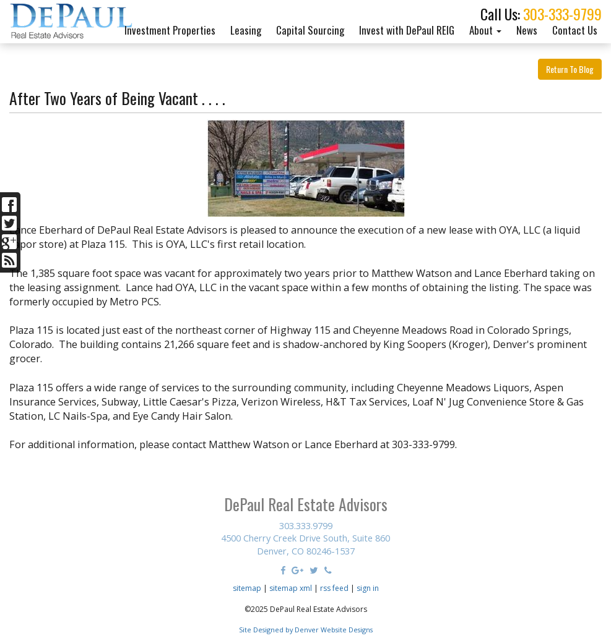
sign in (368, 588)
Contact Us (574, 30)
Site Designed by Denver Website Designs (306, 629)
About (485, 30)
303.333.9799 (305, 525)
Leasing (245, 30)
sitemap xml (290, 588)
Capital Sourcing (310, 30)
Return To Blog (570, 68)
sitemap (247, 588)
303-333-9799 (562, 14)
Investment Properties (169, 30)
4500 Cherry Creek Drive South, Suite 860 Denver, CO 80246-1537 (305, 544)
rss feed (334, 588)
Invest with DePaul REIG (406, 30)
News (526, 30)
